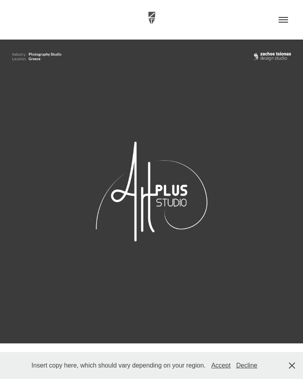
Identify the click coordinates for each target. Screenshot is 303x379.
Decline (246, 365)
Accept (220, 365)
